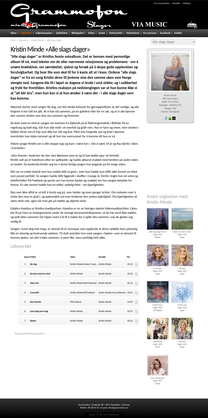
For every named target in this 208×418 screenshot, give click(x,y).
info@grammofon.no (118, 407)
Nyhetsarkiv (116, 33)
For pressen (149, 33)
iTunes (165, 118)
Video (91, 33)
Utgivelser (26, 33)
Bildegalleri (77, 33)
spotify (169, 118)
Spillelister (62, 33)
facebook (165, 33)
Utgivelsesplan (44, 33)
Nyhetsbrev (132, 33)
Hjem (14, 33)
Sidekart (187, 3)
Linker (101, 33)
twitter (178, 33)
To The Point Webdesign (107, 414)
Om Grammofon (161, 3)
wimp (173, 118)
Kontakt (176, 3)
